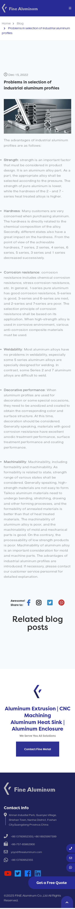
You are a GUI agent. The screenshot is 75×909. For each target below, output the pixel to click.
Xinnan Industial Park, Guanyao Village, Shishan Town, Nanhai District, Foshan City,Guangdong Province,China (33, 820)
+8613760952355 (22, 860)
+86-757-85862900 (23, 844)
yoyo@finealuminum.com (26, 852)
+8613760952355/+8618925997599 (33, 836)
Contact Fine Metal (37, 749)
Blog (20, 23)
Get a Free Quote (51, 882)
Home (6, 23)
